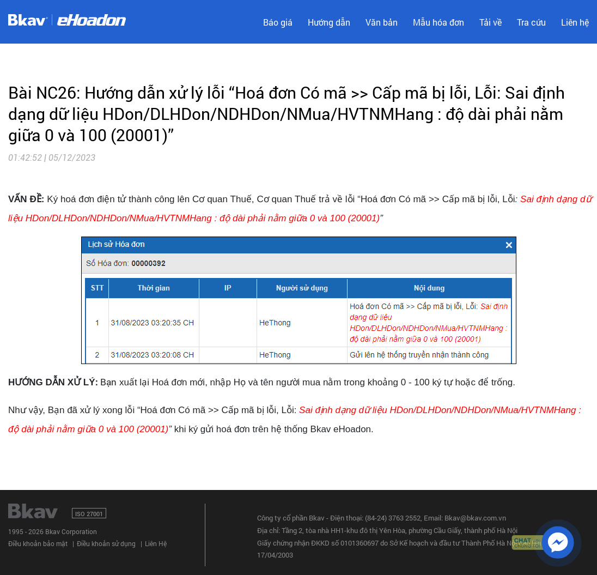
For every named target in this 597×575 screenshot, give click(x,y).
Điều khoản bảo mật (38, 543)
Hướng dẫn (329, 22)
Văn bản (381, 22)
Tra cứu (531, 22)
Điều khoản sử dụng (106, 543)
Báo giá (278, 22)
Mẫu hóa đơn (438, 22)
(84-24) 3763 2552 (393, 518)
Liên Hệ (156, 543)
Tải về (490, 22)
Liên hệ (575, 22)
